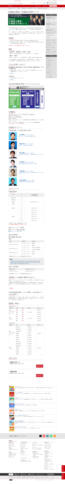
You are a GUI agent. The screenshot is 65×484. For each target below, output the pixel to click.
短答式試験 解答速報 (35, 453)
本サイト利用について (12, 477)
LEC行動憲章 (19, 476)
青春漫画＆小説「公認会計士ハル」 (14, 449)
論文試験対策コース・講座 (32, 8)
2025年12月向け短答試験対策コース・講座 (50, 18)
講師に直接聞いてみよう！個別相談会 (26, 461)
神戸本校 (26, 262)
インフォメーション (49, 74)
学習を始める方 (48, 62)
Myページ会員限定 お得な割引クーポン (22, 415)
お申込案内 (18, 477)
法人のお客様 (50, 474)
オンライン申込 (39, 2)
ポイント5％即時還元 (19, 392)
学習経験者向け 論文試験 (12, 454)
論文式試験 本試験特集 (35, 456)
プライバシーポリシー (35, 476)
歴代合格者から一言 (23, 451)
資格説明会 (24, 474)
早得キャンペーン (18, 386)
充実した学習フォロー (24, 446)
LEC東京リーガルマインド (12, 8)
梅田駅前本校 (13, 262)
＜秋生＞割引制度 (47, 448)
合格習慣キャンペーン (19, 398)
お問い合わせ (15, 3)
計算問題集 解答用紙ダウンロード (25, 460)
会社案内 (10, 476)
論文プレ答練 (48, 44)
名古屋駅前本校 (35, 261)
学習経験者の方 (24, 8)
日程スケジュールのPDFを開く (16, 231)
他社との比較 (22, 447)
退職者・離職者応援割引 (19, 421)
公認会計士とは (11, 442)
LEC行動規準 (24, 476)
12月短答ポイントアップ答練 (50, 42)
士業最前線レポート (11, 448)
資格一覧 (10, 3)
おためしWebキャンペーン (20, 403)
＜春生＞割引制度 (47, 446)
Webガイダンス (34, 446)
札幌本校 (12, 261)
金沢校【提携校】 (14, 263)
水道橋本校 (18, 261)
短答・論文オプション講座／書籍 (51, 52)
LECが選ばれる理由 (49, 60)
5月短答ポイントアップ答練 (50, 40)
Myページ (35, 298)
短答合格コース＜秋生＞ (47, 447)
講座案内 (34, 455)
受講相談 (63, 476)
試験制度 (10, 447)
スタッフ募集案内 (49, 76)
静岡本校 (23, 261)
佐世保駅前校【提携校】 (24, 263)
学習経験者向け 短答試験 (12, 453)
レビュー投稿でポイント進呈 (20, 426)
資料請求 (44, 2)
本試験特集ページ (49, 72)
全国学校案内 (33, 2)
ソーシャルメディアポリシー (45, 476)
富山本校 (29, 261)
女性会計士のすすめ (11, 446)
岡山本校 (31, 262)
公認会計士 (10, 5)
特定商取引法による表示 (39, 477)
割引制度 (48, 20)
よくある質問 (22, 459)
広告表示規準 (29, 476)
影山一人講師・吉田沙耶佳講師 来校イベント (37, 445)
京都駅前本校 (20, 262)
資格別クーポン (17, 409)
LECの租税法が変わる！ (50, 35)
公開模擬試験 (48, 49)
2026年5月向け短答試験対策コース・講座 (50, 24)
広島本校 (37, 262)
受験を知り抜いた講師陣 (24, 448)
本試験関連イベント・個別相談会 (38, 454)
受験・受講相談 (20, 3)
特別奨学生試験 (35, 457)
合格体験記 (22, 450)
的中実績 (22, 449)
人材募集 (14, 476)
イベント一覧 (48, 69)
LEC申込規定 (32, 477)
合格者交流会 (22, 452)
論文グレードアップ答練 (50, 47)
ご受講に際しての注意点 (25, 477)
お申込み (39, 366)
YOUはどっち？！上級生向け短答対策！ (49, 30)
